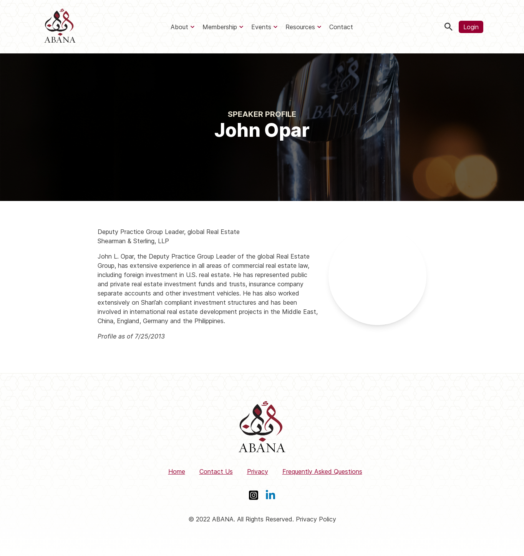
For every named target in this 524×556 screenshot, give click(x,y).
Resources (300, 27)
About (179, 27)
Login (471, 27)
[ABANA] (60, 27)
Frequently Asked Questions (322, 471)
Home (176, 471)
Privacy (257, 471)
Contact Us (216, 471)
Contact (341, 27)
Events (261, 27)
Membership (219, 27)
